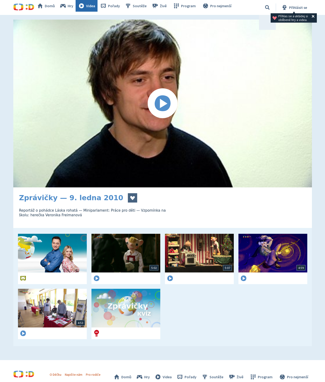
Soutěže (141, 7)
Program (187, 7)
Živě (163, 7)
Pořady (115, 7)
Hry (71, 7)
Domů (51, 7)
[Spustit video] (162, 103)
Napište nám (76, 372)
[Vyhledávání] (267, 7)
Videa (91, 7)
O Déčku (58, 372)
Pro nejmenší (218, 7)
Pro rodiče (95, 372)
